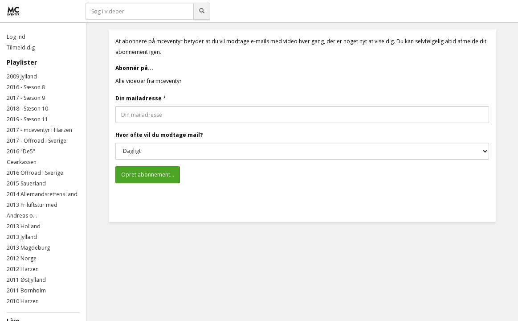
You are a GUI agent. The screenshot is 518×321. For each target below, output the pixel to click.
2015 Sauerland (26, 183)
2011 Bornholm (26, 290)
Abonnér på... (134, 68)
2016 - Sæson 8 (26, 87)
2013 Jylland (22, 237)
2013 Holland (24, 226)
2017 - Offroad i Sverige (36, 140)
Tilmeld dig (21, 47)
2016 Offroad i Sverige (35, 173)
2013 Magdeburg (28, 247)
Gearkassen (22, 162)
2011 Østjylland (26, 280)
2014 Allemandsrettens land (42, 194)
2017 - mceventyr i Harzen (39, 130)
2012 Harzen (23, 269)
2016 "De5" (21, 151)
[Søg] (201, 11)
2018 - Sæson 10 (27, 108)
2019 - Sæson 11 (27, 119)
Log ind (16, 37)
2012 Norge (22, 258)
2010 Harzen (23, 301)
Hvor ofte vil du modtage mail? (159, 135)
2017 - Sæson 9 (26, 98)
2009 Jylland (22, 76)
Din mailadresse (138, 98)
